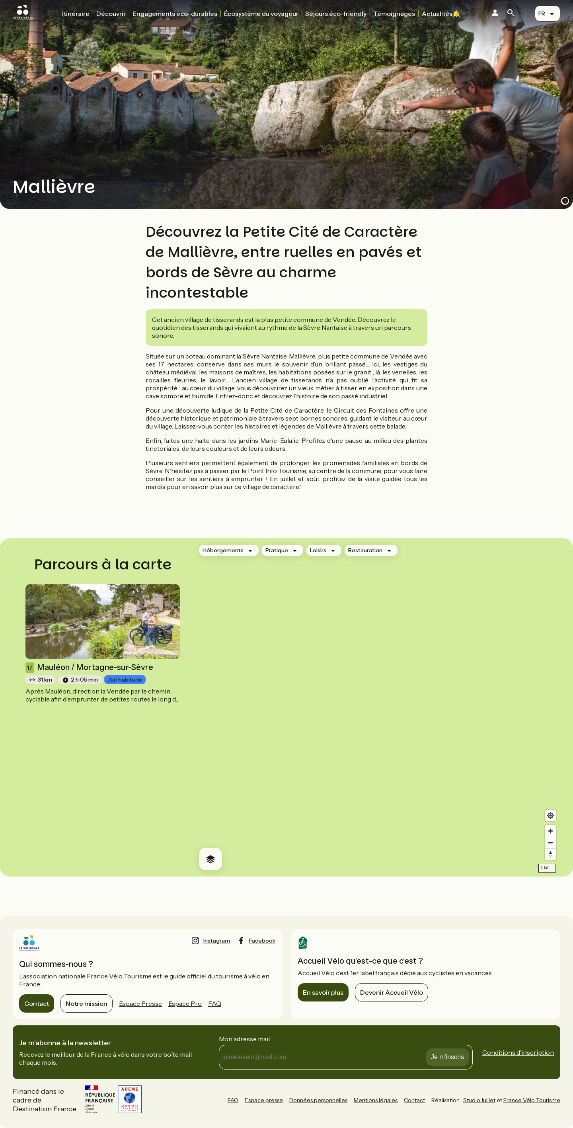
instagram (216, 940)
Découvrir (111, 14)
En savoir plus (323, 992)
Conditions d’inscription (518, 1052)
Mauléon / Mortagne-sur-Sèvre (89, 667)
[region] (376, 707)
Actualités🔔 (441, 14)
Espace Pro (185, 1003)
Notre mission (86, 1003)
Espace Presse (140, 1003)
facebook (262, 940)
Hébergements (223, 550)
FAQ (214, 1003)
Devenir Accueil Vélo (391, 992)
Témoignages (394, 14)
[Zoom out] (550, 842)
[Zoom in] (550, 831)
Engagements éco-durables (175, 14)
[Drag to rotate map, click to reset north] (550, 854)
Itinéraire (76, 14)
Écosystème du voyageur (261, 14)
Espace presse (264, 1100)
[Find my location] (550, 815)
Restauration (365, 550)
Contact (36, 1003)
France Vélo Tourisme (531, 1100)
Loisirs (318, 550)
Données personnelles (318, 1100)
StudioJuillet (479, 1100)
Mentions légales (376, 1100)
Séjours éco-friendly (335, 14)
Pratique (276, 550)
